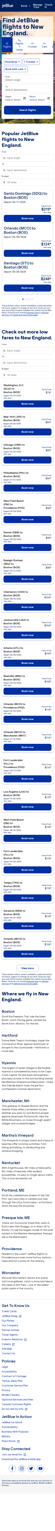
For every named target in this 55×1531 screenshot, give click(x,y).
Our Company (10, 1325)
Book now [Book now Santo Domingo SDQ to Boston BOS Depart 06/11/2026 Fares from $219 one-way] (28, 218)
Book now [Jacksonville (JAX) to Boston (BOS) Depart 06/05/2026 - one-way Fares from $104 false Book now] (28, 635)
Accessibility (9, 1371)
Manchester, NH (15, 1101)
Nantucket (11, 1163)
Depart (8, 97)
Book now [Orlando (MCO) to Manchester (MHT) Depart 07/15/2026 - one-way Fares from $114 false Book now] (28, 747)
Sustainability (10, 1427)
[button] (31, 62)
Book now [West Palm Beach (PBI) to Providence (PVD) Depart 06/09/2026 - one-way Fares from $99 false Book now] (28, 519)
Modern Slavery (11, 1394)
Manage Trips (37, 5)
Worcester (11, 1273)
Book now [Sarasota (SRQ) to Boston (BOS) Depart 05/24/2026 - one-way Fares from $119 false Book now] (28, 926)
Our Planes (8, 1320)
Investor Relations (14, 1339)
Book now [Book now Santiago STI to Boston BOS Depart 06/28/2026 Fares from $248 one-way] (28, 287)
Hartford (9, 1035)
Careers (8, 1344)
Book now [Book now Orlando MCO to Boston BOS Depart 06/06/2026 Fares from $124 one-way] (28, 253)
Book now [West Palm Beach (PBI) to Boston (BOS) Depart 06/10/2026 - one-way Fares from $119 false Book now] (28, 838)
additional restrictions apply (25, 315)
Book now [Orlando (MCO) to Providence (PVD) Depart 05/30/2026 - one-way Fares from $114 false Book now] (28, 719)
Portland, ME (13, 1190)
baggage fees (32, 313)
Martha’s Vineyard (18, 1135)
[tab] (7, 45)
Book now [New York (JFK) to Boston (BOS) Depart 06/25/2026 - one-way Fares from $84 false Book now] (28, 431)
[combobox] (29, 158)
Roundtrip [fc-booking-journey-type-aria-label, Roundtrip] (11, 61)
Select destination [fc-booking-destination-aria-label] (16, 89)
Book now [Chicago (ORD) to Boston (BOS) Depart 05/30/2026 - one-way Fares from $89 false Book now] (28, 459)
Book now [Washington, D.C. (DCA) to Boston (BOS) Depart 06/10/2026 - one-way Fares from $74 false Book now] (28, 403)
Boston (8, 1011)
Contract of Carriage (14, 1376)
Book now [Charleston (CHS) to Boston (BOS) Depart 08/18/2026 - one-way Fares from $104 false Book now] (28, 607)
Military (6, 1436)
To (6, 87)
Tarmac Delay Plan (12, 1380)
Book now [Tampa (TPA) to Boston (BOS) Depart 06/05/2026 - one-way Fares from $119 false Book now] (28, 897)
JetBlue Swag (12, 1316)
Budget (5, 176)
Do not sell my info (15, 1409)
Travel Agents (10, 1334)
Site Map (7, 1348)
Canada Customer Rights (16, 1404)
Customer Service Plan (15, 1385)
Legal (5, 1366)
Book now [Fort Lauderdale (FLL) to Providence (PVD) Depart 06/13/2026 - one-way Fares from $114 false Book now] (28, 778)
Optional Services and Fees (17, 1399)
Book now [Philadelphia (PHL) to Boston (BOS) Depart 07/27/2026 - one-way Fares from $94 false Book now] (28, 487)
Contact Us (8, 1353)
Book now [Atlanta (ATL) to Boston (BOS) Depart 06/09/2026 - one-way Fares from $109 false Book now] (28, 663)
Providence (12, 1249)
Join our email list (14, 1454)
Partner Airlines (10, 1330)
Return (32, 97)
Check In (48, 5)
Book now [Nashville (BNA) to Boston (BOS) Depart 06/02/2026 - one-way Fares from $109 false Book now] (28, 691)
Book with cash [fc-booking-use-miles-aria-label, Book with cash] (14, 69)
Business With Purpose (15, 1431)
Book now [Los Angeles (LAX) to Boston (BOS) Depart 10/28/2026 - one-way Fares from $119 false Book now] (28, 806)
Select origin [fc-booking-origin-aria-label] (13, 79)
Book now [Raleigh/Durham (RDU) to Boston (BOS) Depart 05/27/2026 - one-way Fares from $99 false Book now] (28, 579)
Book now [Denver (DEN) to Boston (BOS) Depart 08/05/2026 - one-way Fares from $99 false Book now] (28, 547)
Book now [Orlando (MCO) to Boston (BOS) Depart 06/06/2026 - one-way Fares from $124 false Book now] (28, 953)
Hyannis (9, 1063)
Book (26, 6)
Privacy (6, 1390)
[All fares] (28, 182)
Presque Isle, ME (16, 1217)
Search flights (27, 110)
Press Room (11, 1441)
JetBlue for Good (12, 1422)
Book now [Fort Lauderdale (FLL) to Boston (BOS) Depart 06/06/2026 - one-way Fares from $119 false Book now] (28, 869)
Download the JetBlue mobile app (21, 1459)
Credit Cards (9, 1311)
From (7, 77)
